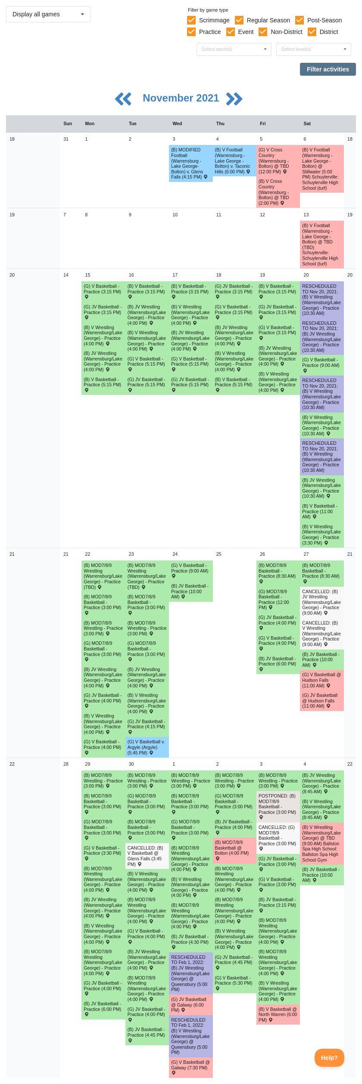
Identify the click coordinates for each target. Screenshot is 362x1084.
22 (12, 764)
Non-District (286, 31)
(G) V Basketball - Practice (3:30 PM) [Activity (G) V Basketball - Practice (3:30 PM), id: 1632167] (102, 853)
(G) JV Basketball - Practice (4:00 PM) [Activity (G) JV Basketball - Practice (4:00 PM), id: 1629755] (277, 622)
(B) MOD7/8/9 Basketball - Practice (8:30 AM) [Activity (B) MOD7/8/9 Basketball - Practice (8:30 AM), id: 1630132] (277, 573)
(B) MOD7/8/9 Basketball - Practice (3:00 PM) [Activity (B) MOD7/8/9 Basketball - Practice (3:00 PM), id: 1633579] (146, 829)
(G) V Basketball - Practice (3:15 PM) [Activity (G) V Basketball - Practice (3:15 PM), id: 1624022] (234, 312)
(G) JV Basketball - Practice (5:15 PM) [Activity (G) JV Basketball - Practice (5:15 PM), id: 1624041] (146, 384)
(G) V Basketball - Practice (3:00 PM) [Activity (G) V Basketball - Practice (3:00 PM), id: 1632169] (277, 884)
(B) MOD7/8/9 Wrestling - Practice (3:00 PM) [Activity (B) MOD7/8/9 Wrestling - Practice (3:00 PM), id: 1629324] (190, 780)
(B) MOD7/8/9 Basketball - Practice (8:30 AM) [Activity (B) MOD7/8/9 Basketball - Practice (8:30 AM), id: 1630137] (320, 573)
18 (12, 139)
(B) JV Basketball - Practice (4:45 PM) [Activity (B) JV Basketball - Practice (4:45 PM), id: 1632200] (146, 1034)
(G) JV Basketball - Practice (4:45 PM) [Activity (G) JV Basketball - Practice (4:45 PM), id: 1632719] (234, 962)
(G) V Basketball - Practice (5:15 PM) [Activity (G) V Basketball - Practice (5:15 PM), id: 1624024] (146, 364)
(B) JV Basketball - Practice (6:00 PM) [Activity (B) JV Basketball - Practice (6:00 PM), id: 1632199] (102, 1008)
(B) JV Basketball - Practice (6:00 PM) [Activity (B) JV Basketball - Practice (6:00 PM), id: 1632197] (277, 663)
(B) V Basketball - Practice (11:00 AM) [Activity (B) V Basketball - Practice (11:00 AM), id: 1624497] (319, 511)
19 (12, 214)
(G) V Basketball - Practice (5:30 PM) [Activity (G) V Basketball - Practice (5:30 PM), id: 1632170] (234, 983)
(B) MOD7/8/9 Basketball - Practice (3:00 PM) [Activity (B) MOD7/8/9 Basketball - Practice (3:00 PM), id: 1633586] (190, 803)
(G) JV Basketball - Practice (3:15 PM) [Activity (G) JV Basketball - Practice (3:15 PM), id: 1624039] (103, 312)
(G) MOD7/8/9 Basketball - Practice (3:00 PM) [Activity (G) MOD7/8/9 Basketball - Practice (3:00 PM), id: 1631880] (234, 803)
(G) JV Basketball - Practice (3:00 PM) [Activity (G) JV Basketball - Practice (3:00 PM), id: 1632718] (277, 864)
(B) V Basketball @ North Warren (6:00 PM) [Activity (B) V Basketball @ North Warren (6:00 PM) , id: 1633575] (278, 1014)
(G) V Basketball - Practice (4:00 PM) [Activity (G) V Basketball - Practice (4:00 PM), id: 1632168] (146, 936)
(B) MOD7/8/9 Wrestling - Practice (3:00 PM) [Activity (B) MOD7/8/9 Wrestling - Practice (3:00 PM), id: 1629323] (147, 780)
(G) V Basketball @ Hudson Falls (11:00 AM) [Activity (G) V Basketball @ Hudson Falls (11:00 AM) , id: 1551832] (321, 680)
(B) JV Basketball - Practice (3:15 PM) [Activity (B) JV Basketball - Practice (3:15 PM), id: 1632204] (277, 904)
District (329, 31)
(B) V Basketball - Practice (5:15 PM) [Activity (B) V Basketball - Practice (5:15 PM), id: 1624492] (102, 384)
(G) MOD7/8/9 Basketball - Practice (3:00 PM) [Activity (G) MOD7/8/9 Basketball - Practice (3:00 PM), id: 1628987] (102, 651)
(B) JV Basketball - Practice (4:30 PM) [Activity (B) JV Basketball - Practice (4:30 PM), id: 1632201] (190, 941)
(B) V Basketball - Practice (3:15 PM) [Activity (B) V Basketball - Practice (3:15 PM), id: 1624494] (190, 291)
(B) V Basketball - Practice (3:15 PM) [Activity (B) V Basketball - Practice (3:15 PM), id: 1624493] (146, 291)
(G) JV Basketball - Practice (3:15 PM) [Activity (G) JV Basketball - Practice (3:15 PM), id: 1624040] (277, 312)
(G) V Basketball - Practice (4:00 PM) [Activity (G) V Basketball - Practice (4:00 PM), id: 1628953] (102, 746)
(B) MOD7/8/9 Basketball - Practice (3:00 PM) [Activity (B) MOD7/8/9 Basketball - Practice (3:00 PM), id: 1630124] (146, 604)
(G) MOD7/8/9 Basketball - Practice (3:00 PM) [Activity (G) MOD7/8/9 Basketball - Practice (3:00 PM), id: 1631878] (102, 829)
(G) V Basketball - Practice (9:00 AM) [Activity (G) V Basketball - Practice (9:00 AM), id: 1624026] (320, 365)
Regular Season (268, 20)
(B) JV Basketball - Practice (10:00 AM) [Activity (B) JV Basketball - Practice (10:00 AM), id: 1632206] (321, 875)
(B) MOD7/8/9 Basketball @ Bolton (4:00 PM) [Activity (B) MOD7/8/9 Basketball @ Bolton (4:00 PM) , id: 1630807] (232, 850)
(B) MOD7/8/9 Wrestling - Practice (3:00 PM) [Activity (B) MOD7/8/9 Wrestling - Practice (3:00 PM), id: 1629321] (147, 628)
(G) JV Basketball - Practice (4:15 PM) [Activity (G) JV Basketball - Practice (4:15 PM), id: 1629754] (146, 726)
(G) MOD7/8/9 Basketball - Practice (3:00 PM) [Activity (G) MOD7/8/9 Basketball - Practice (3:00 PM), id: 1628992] (146, 651)
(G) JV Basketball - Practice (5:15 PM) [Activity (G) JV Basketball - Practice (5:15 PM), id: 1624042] (190, 384)
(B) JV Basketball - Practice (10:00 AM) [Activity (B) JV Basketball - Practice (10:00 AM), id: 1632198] (321, 660)
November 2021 (182, 98)
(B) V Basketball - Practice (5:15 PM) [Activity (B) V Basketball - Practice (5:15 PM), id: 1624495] (234, 384)
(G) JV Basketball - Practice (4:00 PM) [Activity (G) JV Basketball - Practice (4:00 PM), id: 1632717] (146, 1014)
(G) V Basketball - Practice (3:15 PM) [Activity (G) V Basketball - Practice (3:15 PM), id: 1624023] (277, 332)
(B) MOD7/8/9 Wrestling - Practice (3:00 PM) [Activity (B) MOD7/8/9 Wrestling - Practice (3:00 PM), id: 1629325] (234, 780)
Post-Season (324, 20)
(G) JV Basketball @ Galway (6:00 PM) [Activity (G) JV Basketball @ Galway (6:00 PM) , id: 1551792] (188, 1005)
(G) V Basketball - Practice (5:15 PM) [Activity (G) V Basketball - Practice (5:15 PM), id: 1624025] (190, 364)
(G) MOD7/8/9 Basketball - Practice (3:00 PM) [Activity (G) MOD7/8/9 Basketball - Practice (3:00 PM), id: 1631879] (146, 803)
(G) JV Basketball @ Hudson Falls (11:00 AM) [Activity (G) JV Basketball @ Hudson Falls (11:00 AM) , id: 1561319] (319, 700)
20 (12, 274)
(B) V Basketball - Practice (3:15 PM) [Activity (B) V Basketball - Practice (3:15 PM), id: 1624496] (277, 291)
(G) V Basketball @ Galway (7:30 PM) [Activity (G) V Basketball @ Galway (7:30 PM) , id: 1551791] (190, 1067)
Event (246, 31)
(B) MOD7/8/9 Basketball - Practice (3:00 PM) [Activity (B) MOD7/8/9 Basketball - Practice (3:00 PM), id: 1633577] (102, 803)
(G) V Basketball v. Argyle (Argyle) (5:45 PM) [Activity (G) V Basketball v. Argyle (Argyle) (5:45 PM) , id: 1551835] (146, 747)
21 (12, 554)
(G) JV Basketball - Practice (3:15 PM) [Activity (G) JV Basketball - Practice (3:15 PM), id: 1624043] (234, 291)
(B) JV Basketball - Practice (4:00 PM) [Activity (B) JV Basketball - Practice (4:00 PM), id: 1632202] (234, 827)
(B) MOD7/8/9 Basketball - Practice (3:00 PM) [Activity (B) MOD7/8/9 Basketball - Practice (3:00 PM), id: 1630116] (102, 604)
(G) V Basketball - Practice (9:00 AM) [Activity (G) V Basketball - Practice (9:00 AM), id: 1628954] (189, 570)
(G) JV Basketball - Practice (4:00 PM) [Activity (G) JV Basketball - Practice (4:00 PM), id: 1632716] (103, 988)
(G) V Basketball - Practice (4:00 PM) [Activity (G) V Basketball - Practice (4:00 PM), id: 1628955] (277, 643)
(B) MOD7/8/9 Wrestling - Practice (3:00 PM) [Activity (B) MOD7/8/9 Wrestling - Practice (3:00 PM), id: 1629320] (103, 628)
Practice (210, 31)
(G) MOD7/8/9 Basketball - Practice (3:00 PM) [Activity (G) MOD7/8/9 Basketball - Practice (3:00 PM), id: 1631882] (190, 829)
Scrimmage (214, 20)
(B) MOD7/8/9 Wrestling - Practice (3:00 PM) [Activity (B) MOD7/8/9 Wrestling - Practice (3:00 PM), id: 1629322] (103, 780)
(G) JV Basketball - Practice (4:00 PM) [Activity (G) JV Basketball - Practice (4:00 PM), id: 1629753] (103, 700)
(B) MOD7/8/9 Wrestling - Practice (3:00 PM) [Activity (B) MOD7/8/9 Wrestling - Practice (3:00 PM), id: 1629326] (278, 780)
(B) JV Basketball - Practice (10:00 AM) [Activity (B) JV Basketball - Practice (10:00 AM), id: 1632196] (190, 591)
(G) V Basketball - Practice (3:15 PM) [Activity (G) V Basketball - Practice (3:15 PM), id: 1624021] (102, 291)
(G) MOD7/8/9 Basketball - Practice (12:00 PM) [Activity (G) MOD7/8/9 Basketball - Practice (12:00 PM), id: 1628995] (274, 599)
